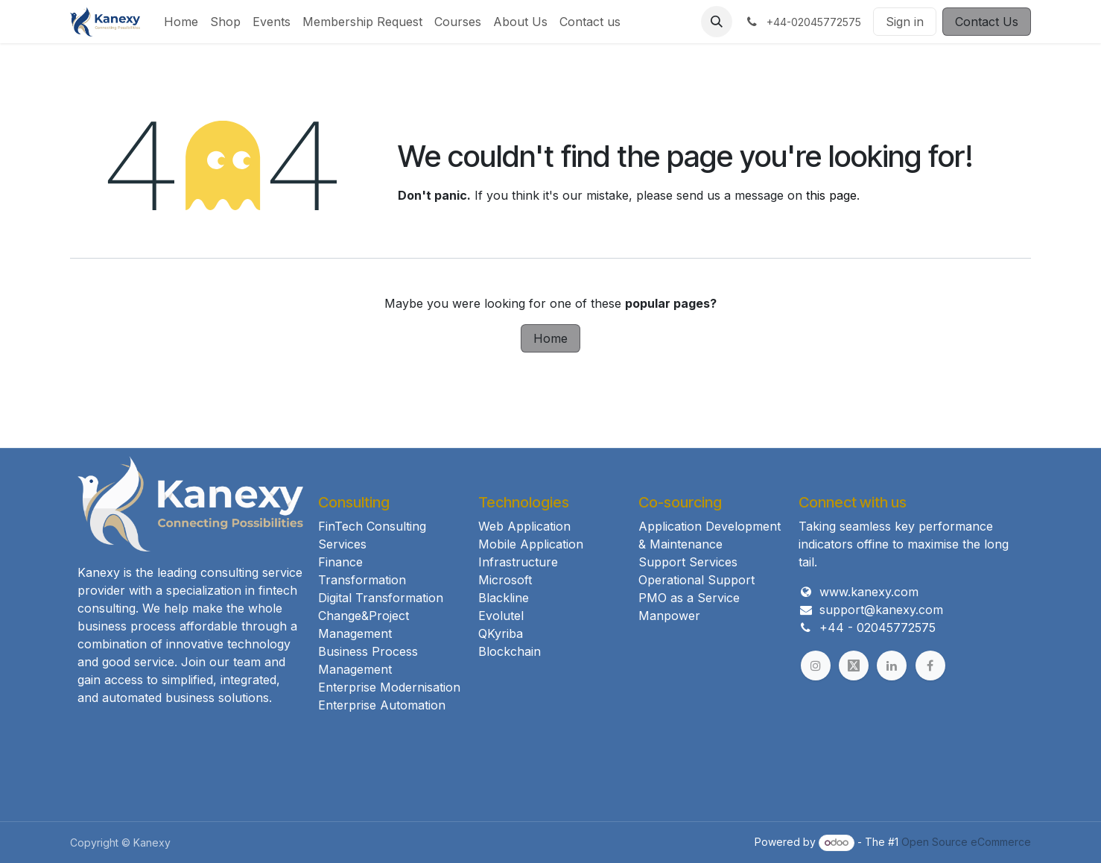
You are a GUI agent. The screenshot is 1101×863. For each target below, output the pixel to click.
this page (831, 195)
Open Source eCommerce (966, 841)
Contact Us (986, 21)
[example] (854, 665)
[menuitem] (181, 22)
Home (550, 338)
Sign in (905, 21)
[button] (716, 21)
